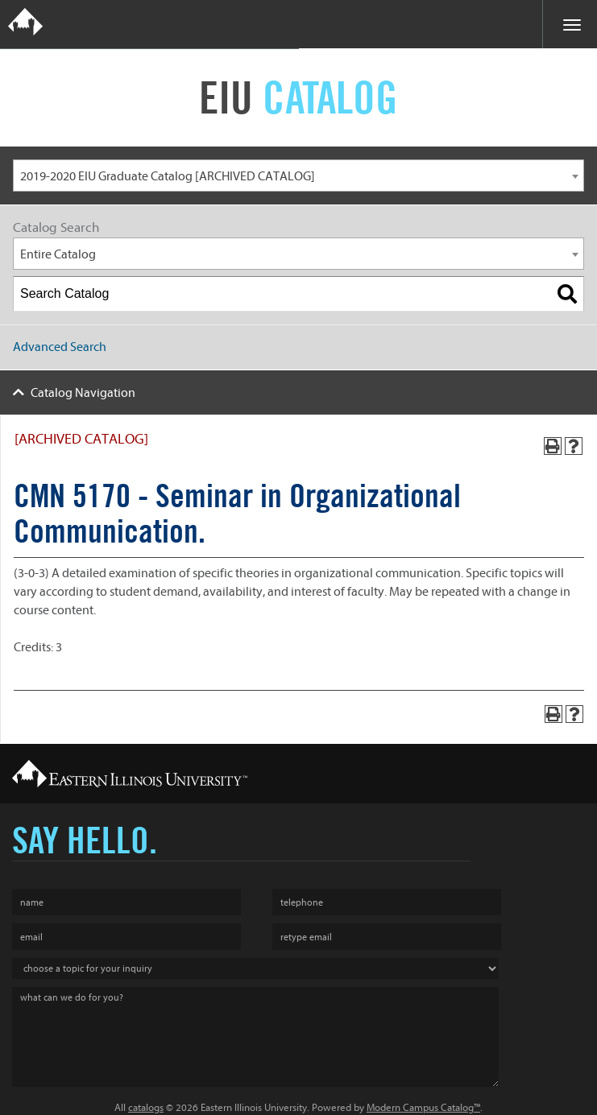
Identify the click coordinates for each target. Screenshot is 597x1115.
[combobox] (298, 175)
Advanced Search (59, 347)
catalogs (146, 1107)
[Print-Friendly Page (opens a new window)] (553, 446)
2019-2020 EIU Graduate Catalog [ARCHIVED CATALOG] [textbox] (167, 176)
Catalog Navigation (83, 393)
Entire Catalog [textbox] (58, 254)
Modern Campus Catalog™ (423, 1107)
